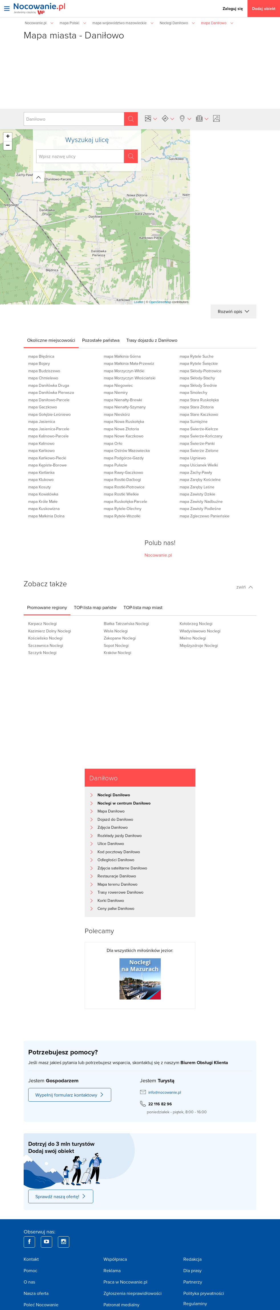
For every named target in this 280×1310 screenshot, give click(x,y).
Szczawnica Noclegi (45, 645)
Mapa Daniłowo (111, 811)
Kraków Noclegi (117, 652)
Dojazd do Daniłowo (115, 819)
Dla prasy (192, 1270)
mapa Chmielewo (43, 378)
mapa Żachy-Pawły (196, 472)
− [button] (8, 145)
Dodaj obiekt (263, 8)
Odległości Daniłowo (116, 860)
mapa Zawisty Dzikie (197, 494)
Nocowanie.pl (158, 555)
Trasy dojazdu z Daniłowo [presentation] (151, 340)
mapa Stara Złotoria (197, 407)
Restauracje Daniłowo (117, 876)
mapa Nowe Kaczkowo (123, 436)
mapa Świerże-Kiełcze (199, 429)
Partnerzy (192, 1282)
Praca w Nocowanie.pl (125, 1282)
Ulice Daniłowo (111, 843)
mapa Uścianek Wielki (199, 465)
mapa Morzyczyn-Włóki (124, 371)
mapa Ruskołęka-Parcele (125, 501)
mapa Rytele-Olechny (122, 508)
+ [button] (8, 137)
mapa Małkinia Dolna (46, 516)
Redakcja (192, 1259)
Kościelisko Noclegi (45, 638)
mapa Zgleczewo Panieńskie (205, 516)
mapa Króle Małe (43, 501)
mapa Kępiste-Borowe (47, 465)
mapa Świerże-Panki (197, 443)
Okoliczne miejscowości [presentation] (51, 340)
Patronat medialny (121, 1304)
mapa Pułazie (115, 465)
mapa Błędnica (41, 356)
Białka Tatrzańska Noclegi (126, 623)
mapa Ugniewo (193, 458)
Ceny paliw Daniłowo (116, 908)
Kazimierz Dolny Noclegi (49, 631)
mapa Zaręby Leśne (197, 487)
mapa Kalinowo (41, 443)
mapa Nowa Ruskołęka (124, 421)
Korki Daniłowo (111, 900)
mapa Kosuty (39, 487)
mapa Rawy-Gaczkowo (123, 472)
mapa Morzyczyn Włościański (129, 378)
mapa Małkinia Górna (122, 356)
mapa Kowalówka (43, 494)
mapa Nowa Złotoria (121, 429)
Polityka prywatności (203, 1293)
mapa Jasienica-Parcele (48, 429)
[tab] (51, 340)
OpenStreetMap (160, 302)
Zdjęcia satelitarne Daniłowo (122, 868)
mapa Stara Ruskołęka (199, 400)
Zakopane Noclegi (120, 638)
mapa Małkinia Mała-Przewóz (129, 363)
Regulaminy (195, 1303)
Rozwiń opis (233, 311)
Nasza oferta (36, 1293)
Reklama (112, 1270)
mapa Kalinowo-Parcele (48, 436)
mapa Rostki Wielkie (121, 494)
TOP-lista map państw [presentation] (95, 607)
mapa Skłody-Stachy (197, 378)
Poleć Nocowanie (41, 1304)
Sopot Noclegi (116, 645)
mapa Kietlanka (41, 472)
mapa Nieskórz (117, 414)
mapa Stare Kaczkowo (199, 414)
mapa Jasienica (41, 421)
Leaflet (138, 302)
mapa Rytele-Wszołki (122, 516)
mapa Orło (113, 443)
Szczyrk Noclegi (42, 652)
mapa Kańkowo (41, 450)
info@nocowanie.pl (164, 1092)
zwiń (244, 587)
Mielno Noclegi (193, 638)
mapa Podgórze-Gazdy (124, 458)
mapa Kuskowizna (44, 508)
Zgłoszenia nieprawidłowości (133, 1293)
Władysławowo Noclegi (200, 631)
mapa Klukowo (41, 479)
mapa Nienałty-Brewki (123, 400)
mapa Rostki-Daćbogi (122, 479)
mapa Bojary (39, 363)
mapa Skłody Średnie (198, 385)
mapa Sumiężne (194, 421)
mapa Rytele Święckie (199, 363)
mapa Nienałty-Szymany (125, 407)
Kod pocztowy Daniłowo (119, 852)
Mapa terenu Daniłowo (117, 884)
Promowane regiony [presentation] (47, 607)
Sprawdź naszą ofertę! (60, 1196)
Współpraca (115, 1259)
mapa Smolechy (193, 392)
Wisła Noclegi (116, 631)
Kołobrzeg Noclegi (196, 623)
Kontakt (31, 1259)
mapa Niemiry (116, 392)
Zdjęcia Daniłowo (113, 827)
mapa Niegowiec (118, 385)
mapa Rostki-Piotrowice (124, 487)
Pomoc (30, 1270)
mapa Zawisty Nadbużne (201, 501)
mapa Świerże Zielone (199, 450)
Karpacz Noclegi (42, 623)
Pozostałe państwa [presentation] (100, 340)
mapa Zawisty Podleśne (200, 508)
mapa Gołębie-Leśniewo (49, 414)
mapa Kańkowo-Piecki (47, 458)
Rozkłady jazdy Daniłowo (120, 835)
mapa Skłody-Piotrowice (201, 371)
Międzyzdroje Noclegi (199, 645)
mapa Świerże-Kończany (201, 436)
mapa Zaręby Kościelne (200, 479)
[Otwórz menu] (7, 8)
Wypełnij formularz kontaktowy (69, 1095)
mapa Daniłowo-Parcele (49, 400)
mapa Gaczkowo (42, 407)
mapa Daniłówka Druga (48, 385)
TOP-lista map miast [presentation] (143, 607)
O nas (29, 1282)
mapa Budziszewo (44, 371)
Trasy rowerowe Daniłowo (120, 892)
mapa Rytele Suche (197, 356)
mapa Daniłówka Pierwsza (51, 392)
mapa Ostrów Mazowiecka (127, 450)
